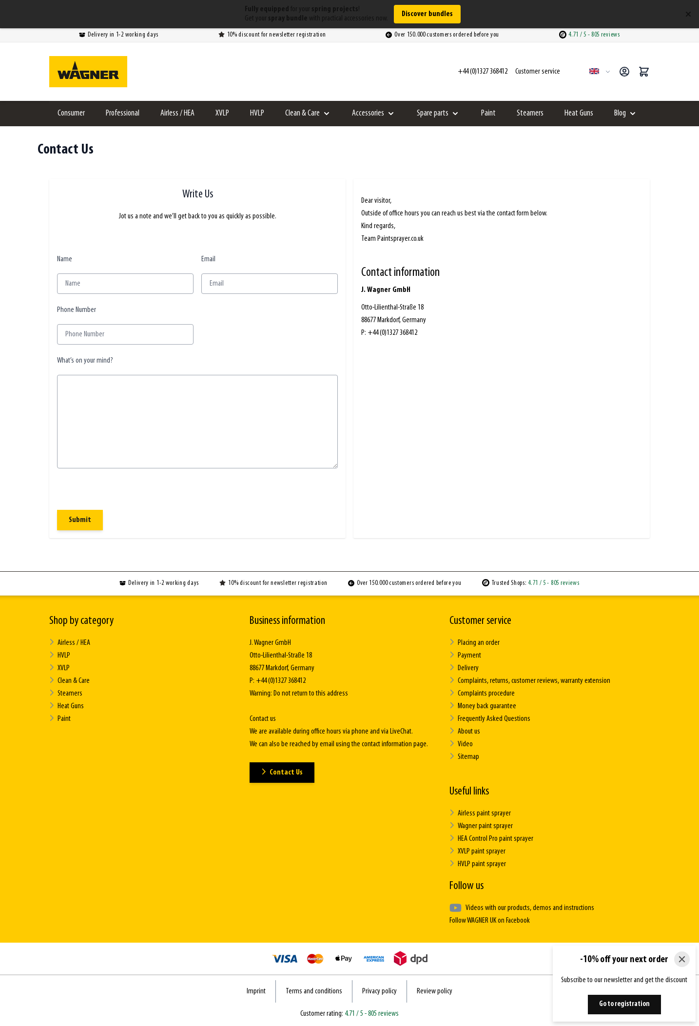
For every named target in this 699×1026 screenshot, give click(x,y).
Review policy (434, 991)
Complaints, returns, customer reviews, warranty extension (529, 681)
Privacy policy (379, 991)
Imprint (256, 991)
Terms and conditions (314, 991)
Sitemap (464, 757)
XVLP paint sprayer (477, 851)
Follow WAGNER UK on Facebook (489, 921)
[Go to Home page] (88, 71)
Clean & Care (302, 113)
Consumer (71, 113)
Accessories (368, 113)
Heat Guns (578, 113)
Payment (465, 655)
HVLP (257, 113)
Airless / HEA (177, 113)
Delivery (464, 668)
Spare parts (432, 113)
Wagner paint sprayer (481, 826)
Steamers (530, 113)
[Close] (682, 959)
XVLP (222, 113)
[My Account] (624, 71)
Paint (488, 113)
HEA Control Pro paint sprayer (491, 838)
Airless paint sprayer (480, 813)
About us (464, 731)
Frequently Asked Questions (489, 719)
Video (461, 744)
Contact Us (282, 772)
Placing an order (474, 643)
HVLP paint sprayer (477, 864)
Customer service (480, 621)
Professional (122, 113)
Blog (620, 113)
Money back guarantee (482, 706)
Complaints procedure (482, 693)
